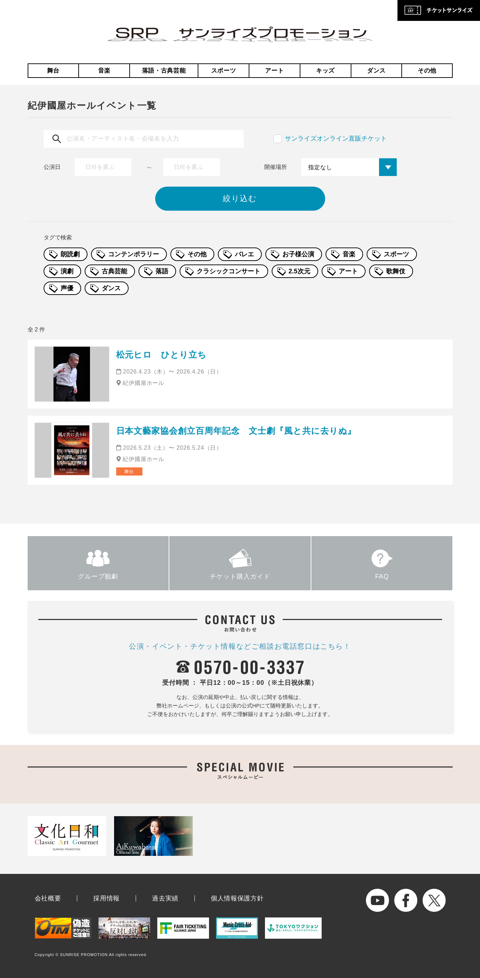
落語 (162, 271)
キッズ (325, 70)
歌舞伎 (395, 271)
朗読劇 (70, 254)
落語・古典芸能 (164, 70)
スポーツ (223, 70)
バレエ (244, 254)
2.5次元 (299, 271)
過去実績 (165, 898)
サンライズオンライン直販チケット (336, 138)
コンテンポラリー (133, 254)
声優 (67, 288)
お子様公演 (298, 254)
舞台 (53, 70)
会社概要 (48, 898)
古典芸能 (114, 271)
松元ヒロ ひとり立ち (161, 354)
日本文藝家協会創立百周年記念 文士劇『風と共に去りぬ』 (236, 431)
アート (274, 70)
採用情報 (106, 898)
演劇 (67, 271)
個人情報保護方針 (237, 898)
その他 (427, 70)
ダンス (376, 70)
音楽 (104, 70)
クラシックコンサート (228, 271)
